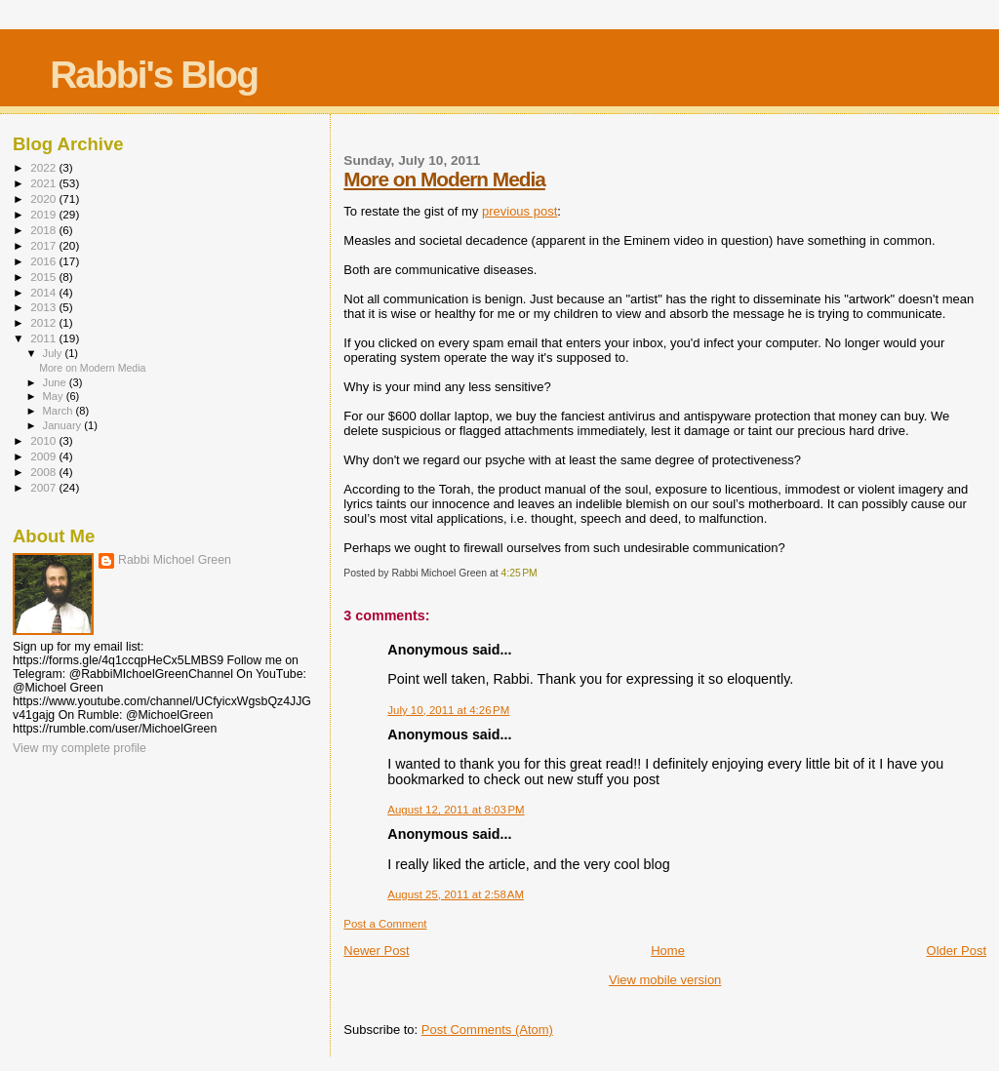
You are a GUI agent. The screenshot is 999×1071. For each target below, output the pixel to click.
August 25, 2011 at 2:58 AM (455, 894)
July (54, 353)
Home (668, 950)
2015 (44, 276)
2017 (44, 245)
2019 (44, 214)
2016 (44, 261)
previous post (519, 211)
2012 (44, 322)
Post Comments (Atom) (487, 1029)
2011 (44, 338)
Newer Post (376, 950)
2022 (44, 167)
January (64, 425)
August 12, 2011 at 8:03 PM (455, 809)
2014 (44, 292)
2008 (44, 471)
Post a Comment (384, 924)
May (54, 396)
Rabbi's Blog (154, 75)
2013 (44, 306)
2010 (44, 440)
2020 (44, 198)
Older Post (956, 950)
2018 (44, 229)
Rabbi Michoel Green (174, 560)
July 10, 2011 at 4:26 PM (448, 710)
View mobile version (665, 979)
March (59, 410)
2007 (44, 487)
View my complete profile (79, 748)
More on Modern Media (443, 179)
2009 (44, 456)
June (56, 382)
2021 (44, 183)
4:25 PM (518, 573)
